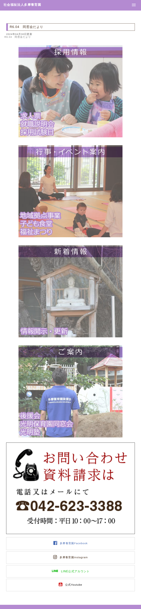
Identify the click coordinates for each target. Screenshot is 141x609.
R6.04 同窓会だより (17, 37)
